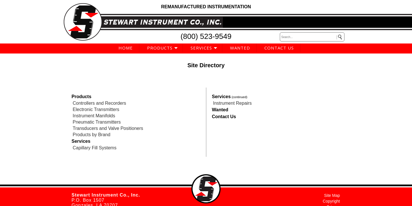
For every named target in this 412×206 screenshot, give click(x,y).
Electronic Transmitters (96, 109)
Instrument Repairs (232, 103)
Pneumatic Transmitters (97, 122)
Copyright (331, 201)
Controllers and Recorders (99, 103)
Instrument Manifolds (94, 115)
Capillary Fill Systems (94, 147)
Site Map (332, 195)
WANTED (240, 48)
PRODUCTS (160, 48)
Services (81, 141)
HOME (125, 48)
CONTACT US (279, 48)
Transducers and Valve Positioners (108, 128)
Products (81, 96)
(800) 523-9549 (206, 36)
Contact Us (224, 116)
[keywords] (312, 36)
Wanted (220, 109)
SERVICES (201, 48)
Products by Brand (91, 134)
